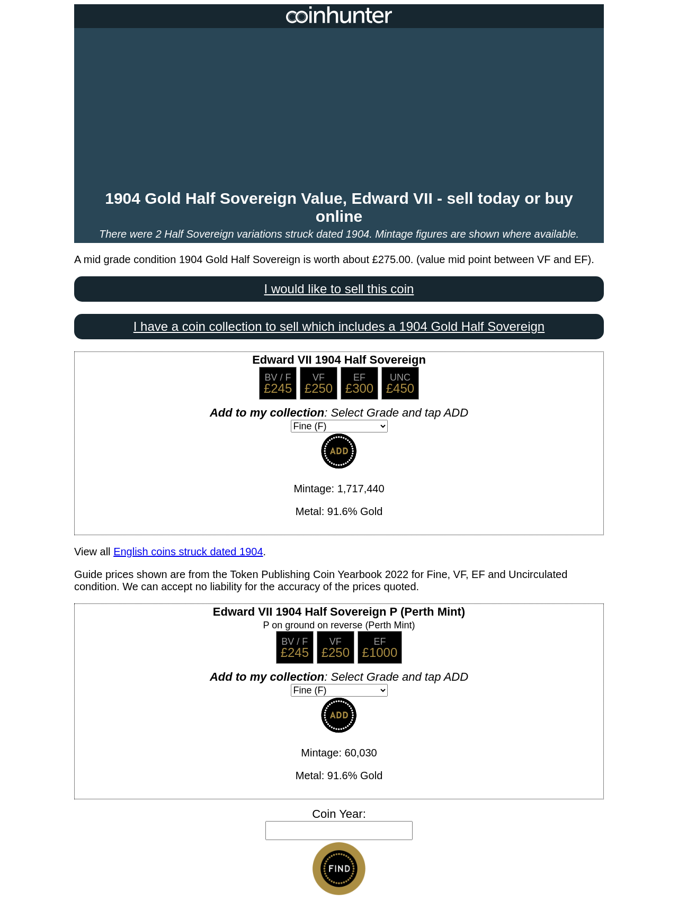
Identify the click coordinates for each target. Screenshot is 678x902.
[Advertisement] (339, 110)
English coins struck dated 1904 (188, 551)
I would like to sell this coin (339, 289)
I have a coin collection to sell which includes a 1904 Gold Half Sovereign (339, 326)
